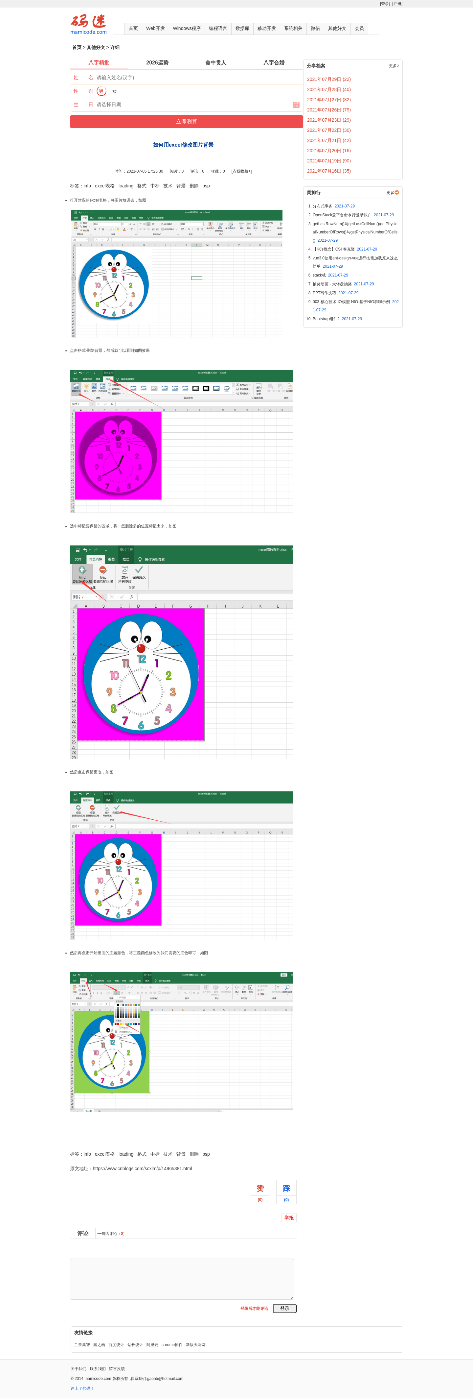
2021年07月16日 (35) (329, 171)
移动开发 (267, 28)
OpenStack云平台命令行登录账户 (353, 215)
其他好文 (337, 28)
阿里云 (152, 1344)
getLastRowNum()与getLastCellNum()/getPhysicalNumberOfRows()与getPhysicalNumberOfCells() (355, 232)
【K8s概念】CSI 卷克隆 (345, 249)
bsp (206, 185)
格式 (141, 185)
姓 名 (83, 77)
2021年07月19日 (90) (329, 160)
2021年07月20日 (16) (329, 150)
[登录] (385, 3)
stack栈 (330, 275)
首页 (133, 28)
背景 (181, 185)
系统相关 (293, 28)
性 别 (83, 91)
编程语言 (218, 28)
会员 (359, 28)
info (87, 185)
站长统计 (135, 1344)
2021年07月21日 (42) (329, 140)
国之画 (99, 1344)
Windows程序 (187, 28)
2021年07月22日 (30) (329, 130)
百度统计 (116, 1344)
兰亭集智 (82, 1344)
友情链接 (83, 1332)
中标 (155, 185)
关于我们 (78, 1368)
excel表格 (105, 185)
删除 (194, 185)
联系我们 (98, 1368)
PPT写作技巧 (335, 293)
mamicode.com (97, 1378)
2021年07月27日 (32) (329, 99)
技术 (167, 185)
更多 (390, 192)
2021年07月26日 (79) (329, 109)
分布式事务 (334, 206)
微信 (315, 28)
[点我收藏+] (242, 171)
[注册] (397, 3)
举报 (289, 1217)
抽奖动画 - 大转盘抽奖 (343, 284)
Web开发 (155, 28)
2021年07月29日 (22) (329, 79)
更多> (394, 65)
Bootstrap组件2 (337, 319)
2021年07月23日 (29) (329, 120)
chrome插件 (172, 1344)
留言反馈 (117, 1368)
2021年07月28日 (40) (329, 89)
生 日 (83, 104)
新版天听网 (196, 1344)
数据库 (242, 28)
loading (126, 185)
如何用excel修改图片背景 (96, 1139)
